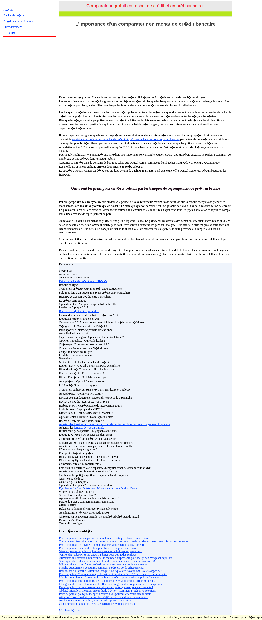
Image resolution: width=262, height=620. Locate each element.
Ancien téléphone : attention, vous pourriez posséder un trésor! (95, 600)
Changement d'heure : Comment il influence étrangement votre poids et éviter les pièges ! (111, 584)
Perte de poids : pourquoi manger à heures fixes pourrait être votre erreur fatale (105, 593)
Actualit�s (10, 32)
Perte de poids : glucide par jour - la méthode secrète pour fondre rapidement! (104, 538)
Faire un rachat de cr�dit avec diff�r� (83, 281)
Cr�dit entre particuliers (18, 21)
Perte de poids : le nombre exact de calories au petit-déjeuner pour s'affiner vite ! (106, 587)
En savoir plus (238, 617)
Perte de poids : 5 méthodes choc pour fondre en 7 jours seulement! (98, 548)
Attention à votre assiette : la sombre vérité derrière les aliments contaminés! (103, 597)
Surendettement (13, 26)
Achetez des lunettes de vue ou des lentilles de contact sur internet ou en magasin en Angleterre (114, 424)
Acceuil (8, 9)
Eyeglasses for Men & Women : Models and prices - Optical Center (98, 488)
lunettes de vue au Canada (89, 427)
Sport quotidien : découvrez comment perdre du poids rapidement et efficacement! (107, 561)
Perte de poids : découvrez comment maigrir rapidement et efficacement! (101, 544)
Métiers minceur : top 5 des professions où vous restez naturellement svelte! (103, 564)
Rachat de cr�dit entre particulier (79, 311)
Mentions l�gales (70, 610)
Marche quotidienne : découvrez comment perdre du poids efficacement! (101, 567)
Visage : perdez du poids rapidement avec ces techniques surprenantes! (100, 551)
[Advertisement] (145, 59)
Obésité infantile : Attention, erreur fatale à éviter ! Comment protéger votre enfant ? (108, 590)
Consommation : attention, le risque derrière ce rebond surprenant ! (98, 603)
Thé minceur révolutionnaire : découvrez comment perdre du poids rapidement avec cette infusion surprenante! (124, 541)
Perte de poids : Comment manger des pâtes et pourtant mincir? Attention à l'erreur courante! (113, 574)
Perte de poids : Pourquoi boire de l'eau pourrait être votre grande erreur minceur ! (107, 580)
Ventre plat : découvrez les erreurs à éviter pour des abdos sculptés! (98, 554)
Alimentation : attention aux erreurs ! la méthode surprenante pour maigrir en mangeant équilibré (115, 557)
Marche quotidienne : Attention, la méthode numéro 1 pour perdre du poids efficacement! (111, 577)
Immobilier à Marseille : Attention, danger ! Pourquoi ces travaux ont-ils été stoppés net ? (111, 570)
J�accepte (255, 617)
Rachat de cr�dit (14, 15)
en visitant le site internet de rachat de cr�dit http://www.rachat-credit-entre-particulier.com (125, 139)
